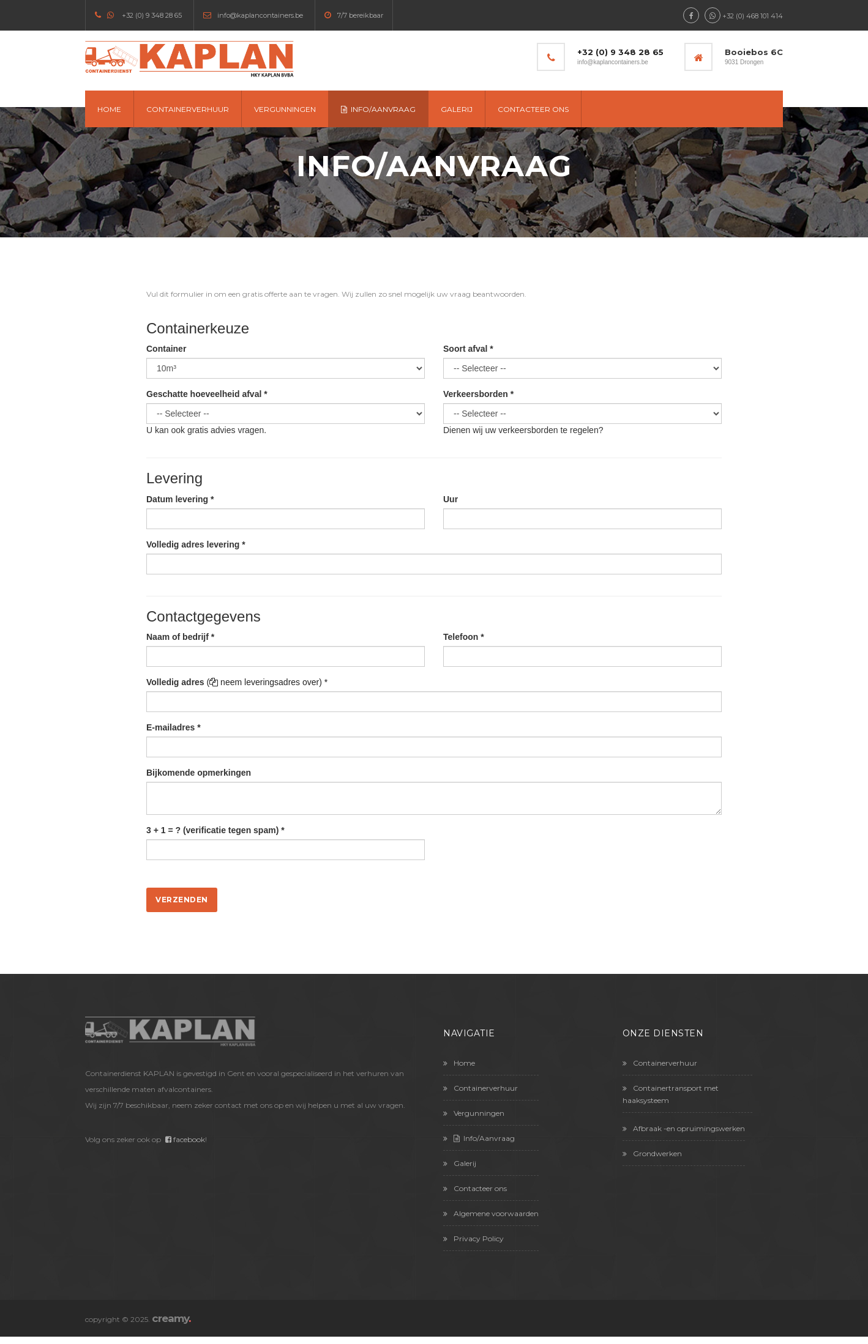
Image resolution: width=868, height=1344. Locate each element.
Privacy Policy (473, 1238)
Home (109, 109)
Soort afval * (468, 349)
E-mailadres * (173, 727)
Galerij (457, 109)
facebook (185, 1139)
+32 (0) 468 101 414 (752, 16)
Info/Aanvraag (378, 109)
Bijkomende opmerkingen (198, 773)
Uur (450, 499)
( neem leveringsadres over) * (267, 682)
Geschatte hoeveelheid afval (207, 394)
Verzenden (181, 899)
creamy (171, 1318)
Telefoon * (463, 637)
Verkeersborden (478, 394)
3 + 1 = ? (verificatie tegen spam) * (215, 830)
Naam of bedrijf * (180, 637)
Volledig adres (175, 682)
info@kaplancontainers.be (260, 15)
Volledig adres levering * (195, 544)
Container (166, 349)
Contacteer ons (533, 109)
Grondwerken (652, 1153)
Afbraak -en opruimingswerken (684, 1128)
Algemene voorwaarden (491, 1213)
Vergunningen (285, 109)
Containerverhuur (187, 109)
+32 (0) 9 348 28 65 (152, 15)
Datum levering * (180, 499)
